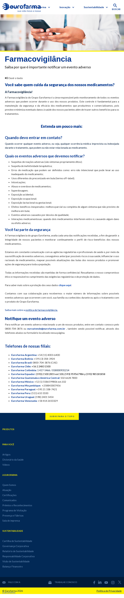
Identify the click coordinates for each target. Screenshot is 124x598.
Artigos (6, 454)
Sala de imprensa (11, 520)
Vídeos (6, 464)
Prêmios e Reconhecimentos (17, 505)
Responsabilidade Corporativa (18, 556)
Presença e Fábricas (13, 515)
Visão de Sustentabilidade (16, 561)
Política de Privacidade (109, 590)
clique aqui (65, 285)
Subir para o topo (62, 416)
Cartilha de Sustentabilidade (17, 541)
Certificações (9, 495)
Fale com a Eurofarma (11, 582)
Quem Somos (9, 484)
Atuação (6, 490)
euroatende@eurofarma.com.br (46, 328)
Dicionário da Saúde (13, 459)
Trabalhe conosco (62, 582)
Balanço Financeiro (12, 566)
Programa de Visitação (14, 510)
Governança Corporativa (15, 546)
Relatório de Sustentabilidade (18, 551)
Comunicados (9, 500)
